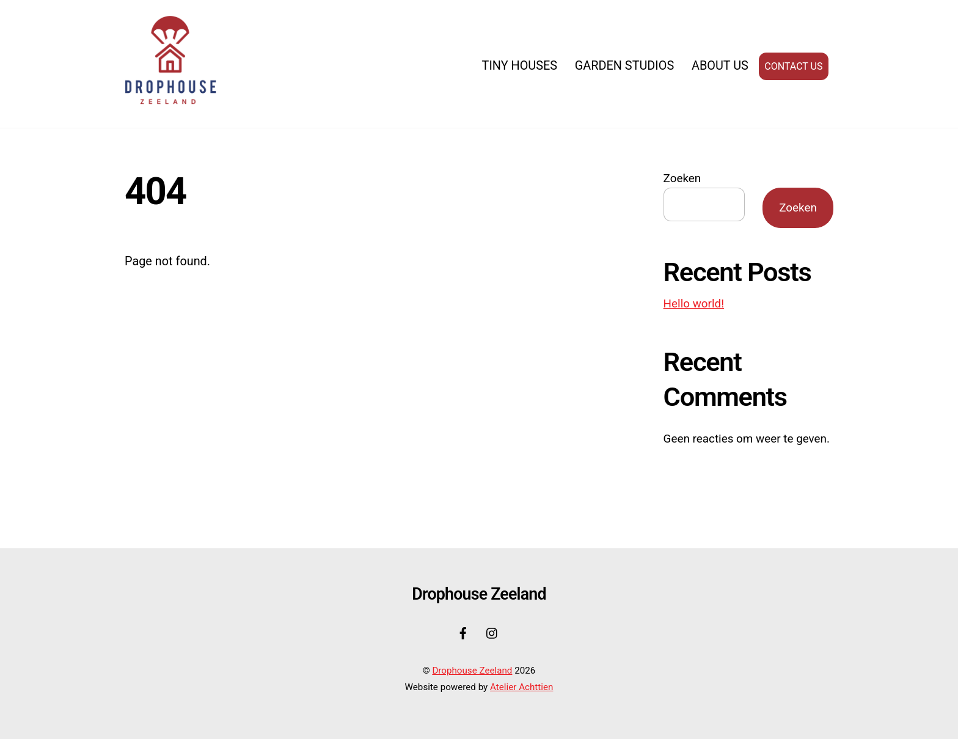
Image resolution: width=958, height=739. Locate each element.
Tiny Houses (519, 66)
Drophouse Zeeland (472, 670)
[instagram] (492, 631)
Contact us (793, 66)
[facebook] (463, 631)
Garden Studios (624, 66)
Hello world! (694, 304)
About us (720, 66)
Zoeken (682, 178)
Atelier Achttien (521, 687)
